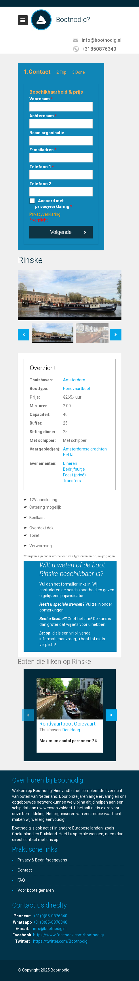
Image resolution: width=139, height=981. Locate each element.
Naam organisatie (46, 132)
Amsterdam (74, 380)
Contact (25, 870)
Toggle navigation (23, 20)
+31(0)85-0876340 (50, 916)
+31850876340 (99, 49)
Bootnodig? (73, 20)
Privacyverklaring (44, 214)
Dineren (70, 463)
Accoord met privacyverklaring (53, 203)
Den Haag (71, 730)
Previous (23, 332)
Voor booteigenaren (36, 890)
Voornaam (41, 98)
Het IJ (68, 454)
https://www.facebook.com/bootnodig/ (68, 935)
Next (115, 332)
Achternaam (43, 115)
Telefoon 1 (41, 166)
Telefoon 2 (40, 183)
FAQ (21, 880)
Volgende (61, 232)
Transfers (72, 480)
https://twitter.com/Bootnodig (60, 941)
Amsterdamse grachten (85, 449)
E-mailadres (42, 149)
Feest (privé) (74, 475)
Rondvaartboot (76, 388)
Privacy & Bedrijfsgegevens (42, 860)
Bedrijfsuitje (74, 469)
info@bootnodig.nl (101, 40)
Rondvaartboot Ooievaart (67, 724)
